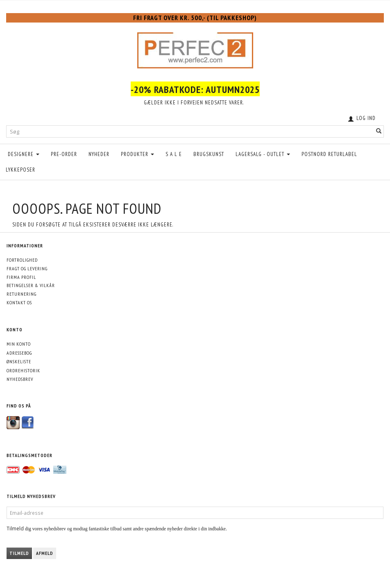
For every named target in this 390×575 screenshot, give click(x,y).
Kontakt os (19, 302)
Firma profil (21, 277)
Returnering (21, 294)
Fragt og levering (27, 268)
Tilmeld (19, 553)
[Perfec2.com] (195, 48)
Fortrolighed (22, 260)
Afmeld (44, 553)
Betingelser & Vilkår (31, 285)
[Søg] (379, 132)
